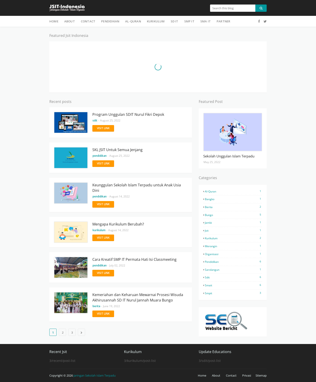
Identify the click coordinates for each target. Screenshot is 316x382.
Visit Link (103, 128)
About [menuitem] (69, 21)
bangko (233, 199)
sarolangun (233, 270)
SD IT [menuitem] (174, 21)
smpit (233, 293)
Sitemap (261, 375)
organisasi (233, 254)
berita (233, 207)
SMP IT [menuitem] (189, 21)
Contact (231, 375)
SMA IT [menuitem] (205, 21)
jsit (233, 230)
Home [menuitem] (53, 21)
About (216, 375)
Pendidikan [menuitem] (110, 21)
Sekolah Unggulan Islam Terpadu (228, 156)
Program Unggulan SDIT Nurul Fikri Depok (128, 114)
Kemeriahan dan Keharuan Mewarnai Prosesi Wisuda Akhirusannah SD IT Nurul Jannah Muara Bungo (137, 297)
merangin (233, 246)
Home (202, 375)
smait (233, 285)
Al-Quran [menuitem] (133, 21)
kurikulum (233, 238)
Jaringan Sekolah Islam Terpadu (95, 375)
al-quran (233, 191)
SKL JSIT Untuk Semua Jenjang (117, 149)
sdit (233, 277)
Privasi (246, 375)
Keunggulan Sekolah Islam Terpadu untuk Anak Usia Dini (136, 188)
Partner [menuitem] (223, 21)
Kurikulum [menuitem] (156, 21)
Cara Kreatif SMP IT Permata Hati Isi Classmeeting (134, 259)
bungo (233, 215)
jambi (233, 223)
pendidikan (233, 262)
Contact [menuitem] (88, 21)
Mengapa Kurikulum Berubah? (118, 224)
